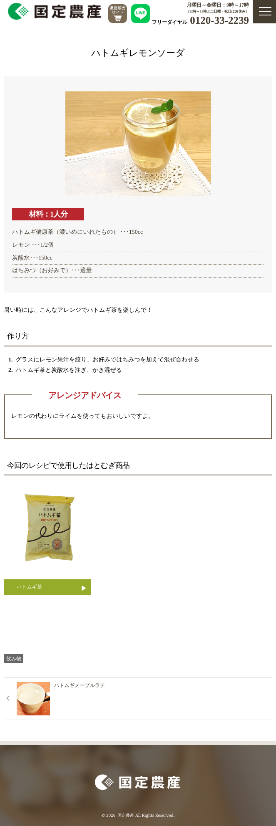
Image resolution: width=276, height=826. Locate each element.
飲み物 (13, 658)
